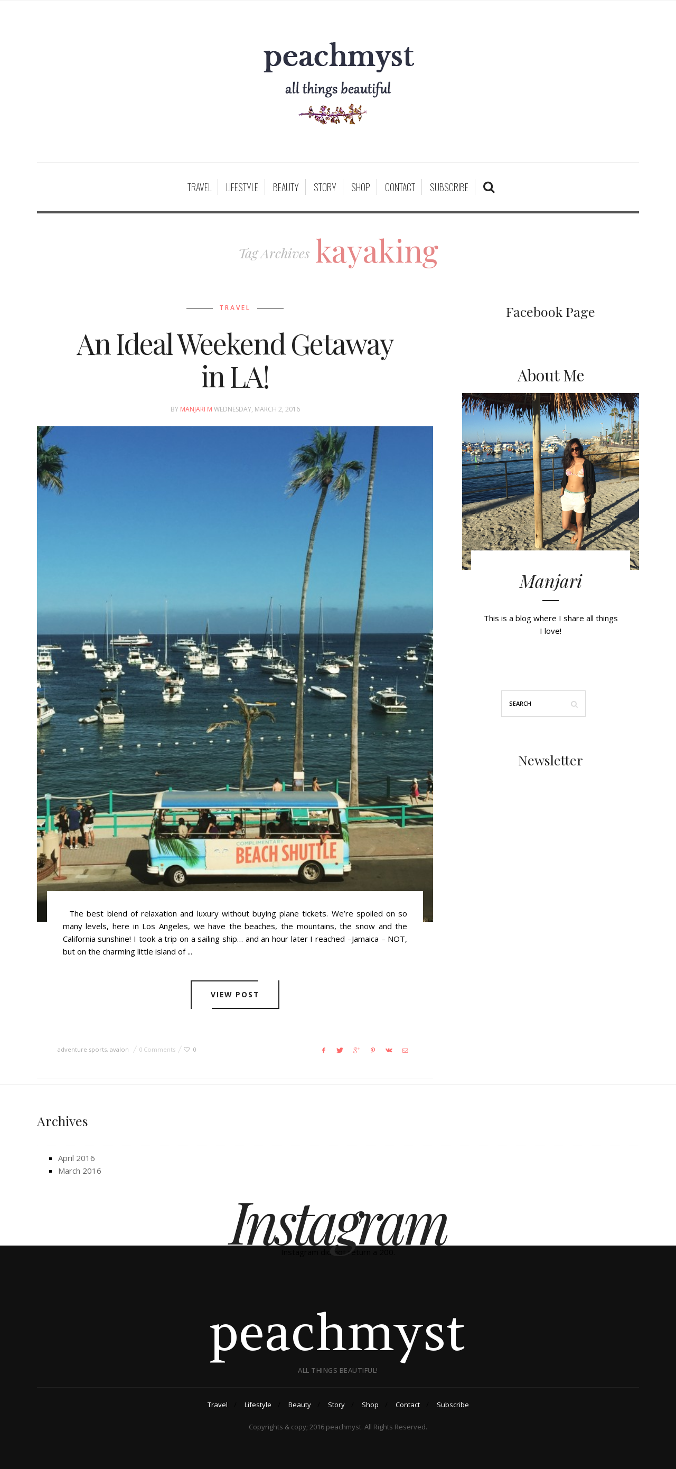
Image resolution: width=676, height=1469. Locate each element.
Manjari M (196, 409)
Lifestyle (242, 187)
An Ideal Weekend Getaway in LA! (235, 359)
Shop (360, 187)
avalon (119, 1049)
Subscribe (449, 187)
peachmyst (338, 1332)
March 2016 (79, 1170)
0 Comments (157, 1049)
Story (325, 187)
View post (235, 994)
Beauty (286, 187)
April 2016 (76, 1158)
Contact (400, 187)
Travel (199, 187)
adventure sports (82, 1049)
